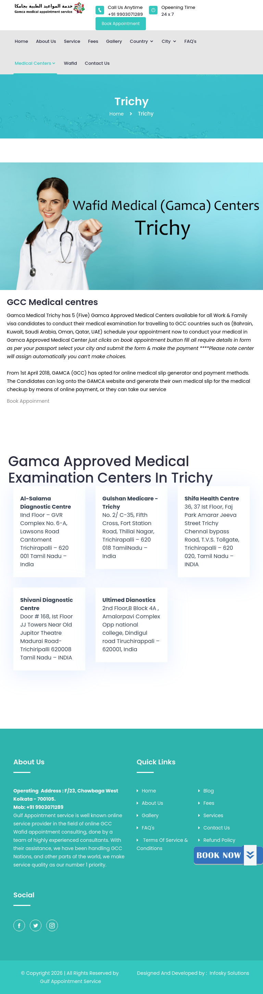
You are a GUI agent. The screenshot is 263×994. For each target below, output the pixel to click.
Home (21, 41)
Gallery (114, 41)
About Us (46, 41)
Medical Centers (35, 63)
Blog (206, 790)
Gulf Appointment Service (70, 981)
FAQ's (191, 41)
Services (210, 815)
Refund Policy (216, 840)
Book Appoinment (28, 401)
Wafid (70, 63)
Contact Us (97, 63)
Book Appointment (121, 23)
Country (142, 41)
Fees (93, 41)
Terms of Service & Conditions (162, 844)
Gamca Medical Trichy (34, 315)
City (169, 41)
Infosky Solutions (229, 973)
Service (72, 41)
